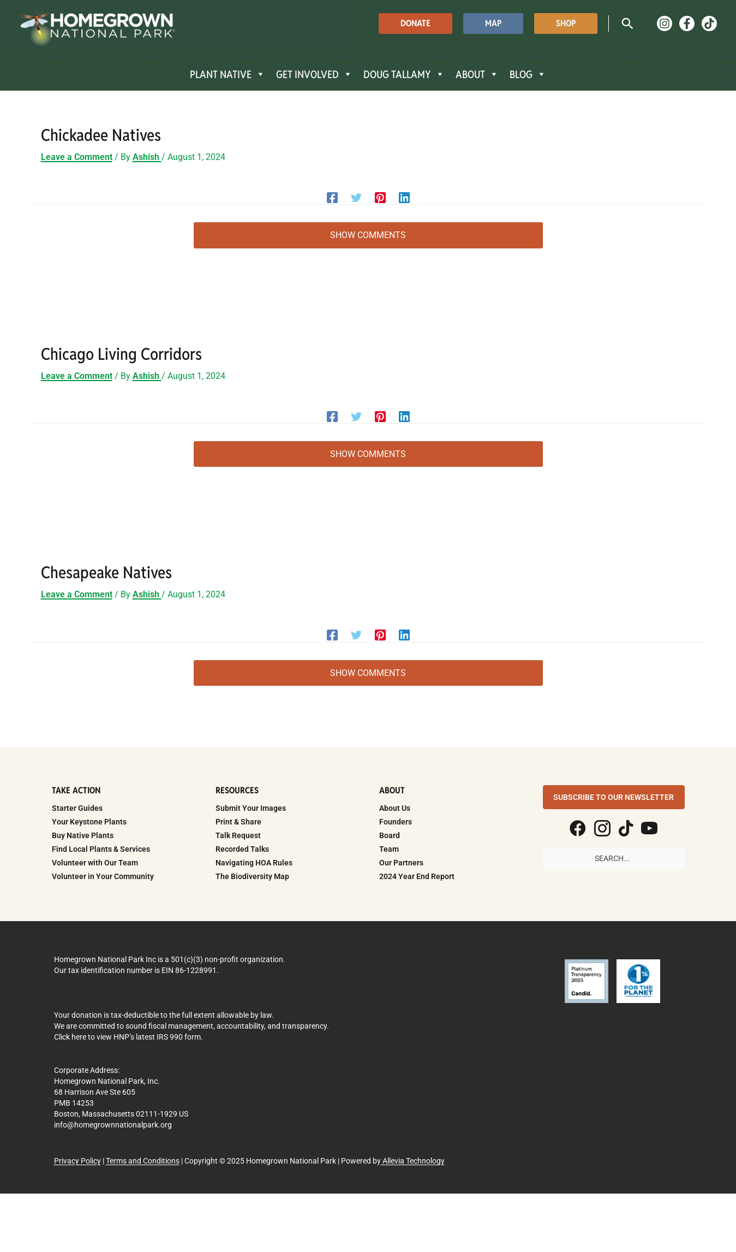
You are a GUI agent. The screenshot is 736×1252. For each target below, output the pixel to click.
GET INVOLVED (314, 74)
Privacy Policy (77, 1160)
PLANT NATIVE (227, 74)
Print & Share (238, 821)
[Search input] (614, 858)
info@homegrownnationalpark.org (113, 1124)
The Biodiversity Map (252, 876)
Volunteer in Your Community (103, 876)
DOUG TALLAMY (404, 74)
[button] (415, 23)
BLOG (528, 74)
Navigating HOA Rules (254, 862)
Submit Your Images (251, 808)
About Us (394, 808)
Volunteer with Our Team (95, 862)
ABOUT (477, 74)
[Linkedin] (404, 197)
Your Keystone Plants (89, 821)
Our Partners (401, 862)
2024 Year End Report (416, 876)
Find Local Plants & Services (101, 849)
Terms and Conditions (142, 1160)
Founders (395, 821)
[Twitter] (356, 197)
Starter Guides (77, 808)
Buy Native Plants (82, 835)
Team (389, 849)
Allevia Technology (413, 1160)
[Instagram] (664, 23)
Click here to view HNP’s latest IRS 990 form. (128, 1037)
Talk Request (238, 835)
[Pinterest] (380, 197)
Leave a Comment (76, 157)
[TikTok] (709, 23)
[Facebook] (687, 23)
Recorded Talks (242, 849)
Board (389, 835)
